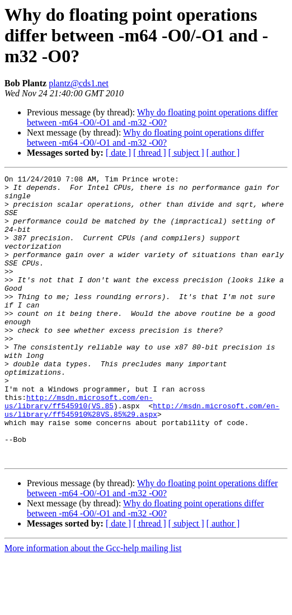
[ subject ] (186, 152)
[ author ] (223, 152)
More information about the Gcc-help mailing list (92, 605)
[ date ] (118, 152)
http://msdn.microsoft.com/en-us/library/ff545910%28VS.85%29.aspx (141, 458)
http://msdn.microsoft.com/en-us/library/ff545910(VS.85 (78, 447)
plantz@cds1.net (79, 83)
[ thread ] (149, 152)
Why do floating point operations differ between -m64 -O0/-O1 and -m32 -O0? (152, 117)
